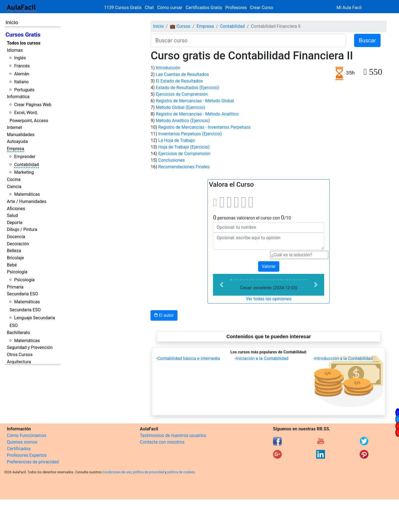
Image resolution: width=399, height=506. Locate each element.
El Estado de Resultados (179, 81)
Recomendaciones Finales (184, 166)
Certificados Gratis (204, 7)
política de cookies (181, 472)
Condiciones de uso (117, 472)
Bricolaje (15, 257)
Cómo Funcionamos (26, 435)
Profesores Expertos (27, 455)
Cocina (13, 179)
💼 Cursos (180, 26)
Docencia (16, 236)
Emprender (24, 156)
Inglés (20, 58)
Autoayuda (17, 141)
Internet (14, 127)
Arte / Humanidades (27, 201)
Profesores (236, 7)
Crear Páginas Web (32, 104)
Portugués (24, 89)
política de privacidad (148, 472)
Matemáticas (27, 194)
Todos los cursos (23, 43)
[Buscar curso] (248, 40)
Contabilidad (26, 164)
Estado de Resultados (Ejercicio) (187, 87)
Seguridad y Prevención (30, 347)
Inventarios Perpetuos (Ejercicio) (190, 133)
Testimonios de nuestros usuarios (173, 435)
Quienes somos (22, 442)
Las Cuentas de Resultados (182, 74)
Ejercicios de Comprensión (182, 94)
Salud (12, 215)
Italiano (21, 81)
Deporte (15, 222)
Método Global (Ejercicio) (180, 107)
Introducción (168, 67)
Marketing (24, 172)
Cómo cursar (169, 7)
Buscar (367, 40)
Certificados (19, 448)
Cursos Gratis (23, 34)
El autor (164, 315)
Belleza (14, 250)
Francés (21, 65)
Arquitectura (19, 361)
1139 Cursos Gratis (123, 7)
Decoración (18, 243)
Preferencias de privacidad (33, 461)
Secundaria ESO (22, 293)
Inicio (12, 22)
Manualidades (20, 134)
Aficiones (16, 208)
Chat (149, 7)
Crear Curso (261, 7)
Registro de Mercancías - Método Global (195, 100)
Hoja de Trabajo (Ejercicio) (184, 147)
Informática (18, 96)
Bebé (12, 265)
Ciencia (14, 186)
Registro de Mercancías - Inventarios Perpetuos (204, 127)
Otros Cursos (19, 354)
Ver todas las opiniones (268, 298)
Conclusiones (171, 160)
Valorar (269, 266)
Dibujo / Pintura (22, 229)
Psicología (17, 271)
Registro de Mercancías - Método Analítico (197, 114)
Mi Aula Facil (349, 7)
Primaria (15, 287)
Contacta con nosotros (162, 442)
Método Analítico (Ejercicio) (183, 120)
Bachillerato (18, 332)
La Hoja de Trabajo (176, 140)
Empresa (15, 148)
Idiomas (15, 50)
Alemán (21, 73)
